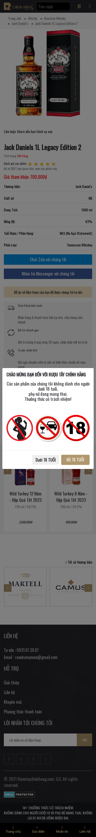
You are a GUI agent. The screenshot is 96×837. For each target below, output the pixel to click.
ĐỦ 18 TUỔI (75, 460)
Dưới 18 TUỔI (46, 460)
